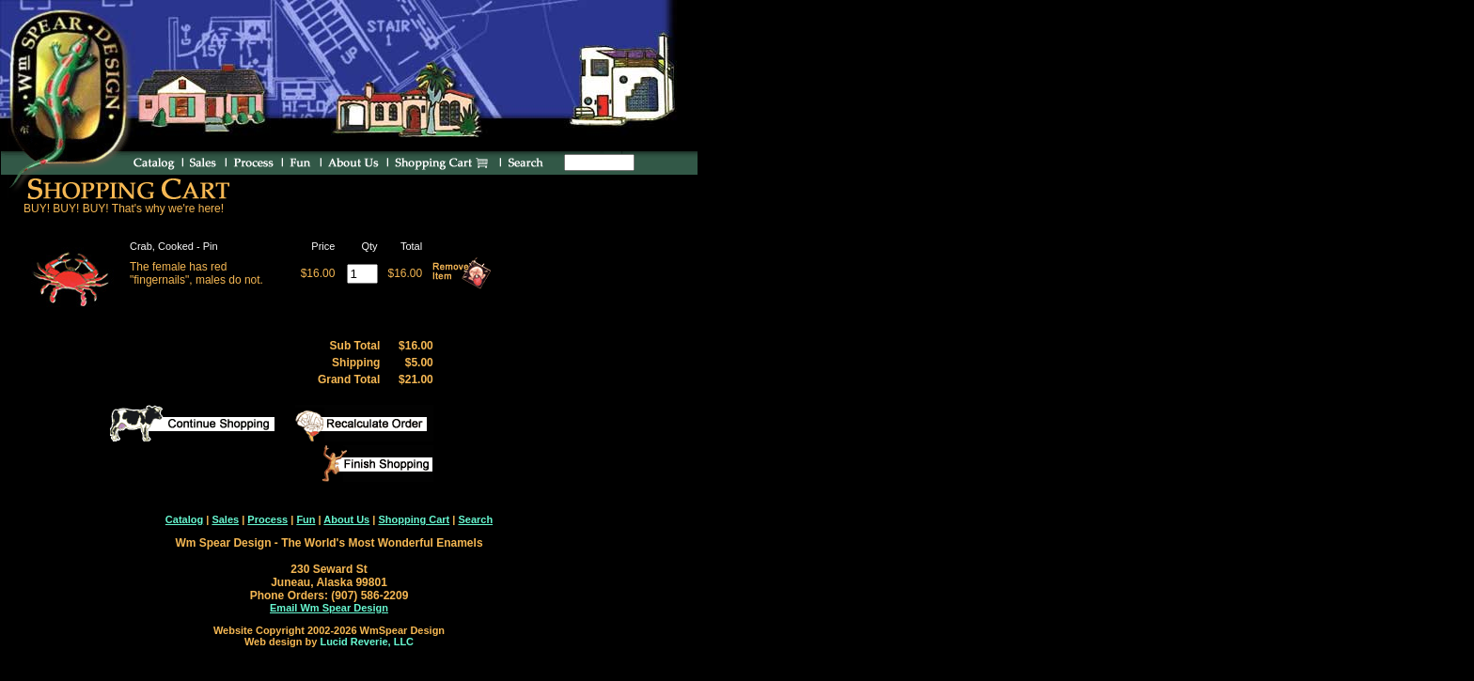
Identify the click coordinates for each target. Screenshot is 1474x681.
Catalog (184, 519)
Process (267, 519)
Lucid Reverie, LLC (367, 641)
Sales (225, 519)
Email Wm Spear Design (329, 607)
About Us (346, 519)
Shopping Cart (413, 519)
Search (475, 519)
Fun (305, 519)
